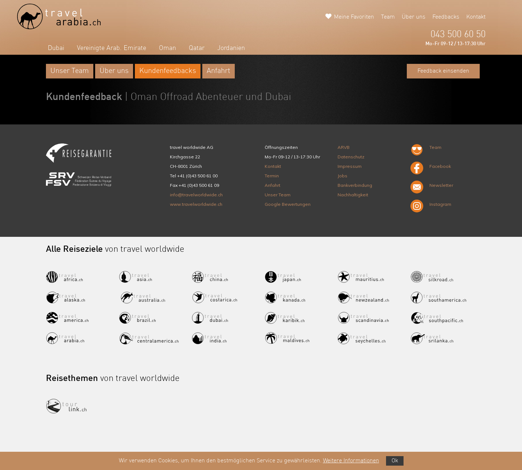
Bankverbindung (355, 185)
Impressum (350, 166)
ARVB (344, 147)
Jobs (342, 175)
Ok (395, 461)
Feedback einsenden (443, 71)
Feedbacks (445, 17)
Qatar (196, 48)
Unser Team (69, 71)
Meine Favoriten (354, 17)
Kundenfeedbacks (167, 71)
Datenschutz (351, 156)
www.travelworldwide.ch (196, 204)
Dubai (56, 48)
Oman (167, 48)
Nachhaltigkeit (353, 194)
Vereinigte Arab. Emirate (111, 48)
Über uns (413, 17)
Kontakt (476, 17)
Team (388, 17)
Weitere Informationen (351, 461)
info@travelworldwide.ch (196, 194)
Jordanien (231, 48)
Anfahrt (218, 71)
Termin (272, 175)
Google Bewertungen (288, 204)
